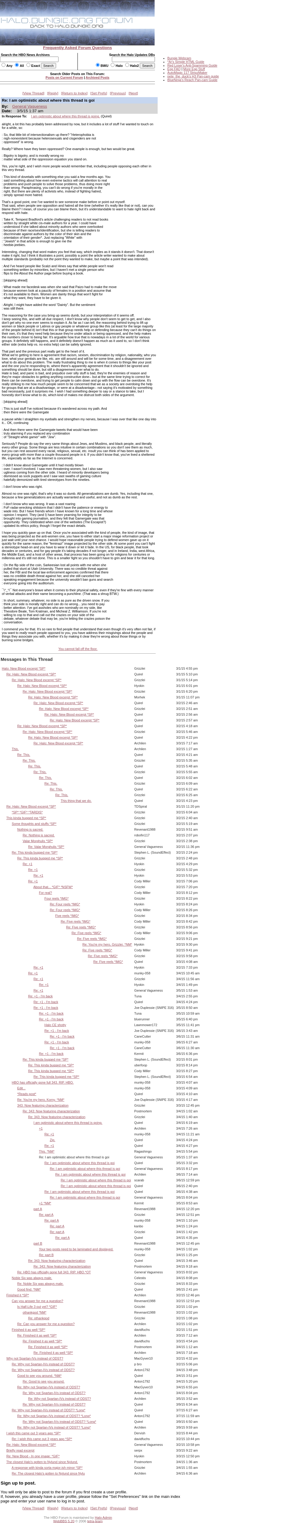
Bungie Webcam (179, 58)
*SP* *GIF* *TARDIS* (27, 812)
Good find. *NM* (29, 1289)
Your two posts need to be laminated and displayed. (76, 1249)
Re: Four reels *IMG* (65, 904)
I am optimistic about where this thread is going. (65, 116)
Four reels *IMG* (56, 898)
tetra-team (95, 1521)
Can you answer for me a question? (37, 1301)
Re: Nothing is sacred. (39, 835)
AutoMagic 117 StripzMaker (187, 72)
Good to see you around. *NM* (39, 1375)
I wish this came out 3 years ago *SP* (33, 1433)
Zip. (52, 1140)
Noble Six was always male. (32, 1278)
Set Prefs (98, 93)
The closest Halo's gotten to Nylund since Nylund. (42, 1462)
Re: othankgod (38, 1318)
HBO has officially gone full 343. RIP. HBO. (43, 1082)
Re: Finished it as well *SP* (37, 1335)
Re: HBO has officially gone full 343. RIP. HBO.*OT (54, 1272)
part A (38, 1209)
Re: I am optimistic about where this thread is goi (79, 1163)
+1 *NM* (45, 1203)
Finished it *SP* (17, 1295)
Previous (118, 93)
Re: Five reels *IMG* (75, 921)
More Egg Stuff (194, 69)
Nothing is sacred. (30, 829)
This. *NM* (46, 1151)
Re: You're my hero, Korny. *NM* (40, 1099)
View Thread (33, 93)
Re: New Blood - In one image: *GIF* (33, 1456)
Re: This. (23, 755)
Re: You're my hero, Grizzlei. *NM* (107, 944)
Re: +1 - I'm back (40, 996)
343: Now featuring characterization (43, 1105)
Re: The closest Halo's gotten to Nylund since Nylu (48, 1473)
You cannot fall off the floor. (77, 649)
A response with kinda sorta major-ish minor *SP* (47, 1467)
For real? (45, 892)
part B (38, 1243)
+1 (40, 1128)
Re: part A (46, 1214)
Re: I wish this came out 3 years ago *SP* (42, 1439)
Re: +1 (27, 864)
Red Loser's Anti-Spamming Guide (192, 65)
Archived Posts (97, 77)
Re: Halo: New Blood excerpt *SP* (31, 674)
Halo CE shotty (55, 1025)
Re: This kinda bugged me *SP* (35, 852)
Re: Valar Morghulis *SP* (46, 846)
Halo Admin (103, 1517)
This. (15, 749)
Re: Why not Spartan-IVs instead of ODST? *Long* (48, 1410)
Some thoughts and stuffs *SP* (34, 824)
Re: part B (46, 1255)
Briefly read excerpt (20, 1450)
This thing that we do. (76, 801)
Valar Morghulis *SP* (38, 841)
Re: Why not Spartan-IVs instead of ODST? (43, 1364)
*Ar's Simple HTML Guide (185, 62)
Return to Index (74, 93)
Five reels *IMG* (67, 915)
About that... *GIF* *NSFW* (53, 887)
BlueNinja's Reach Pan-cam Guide (192, 80)
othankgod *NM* (34, 1312)
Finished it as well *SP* (28, 1329)
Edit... (21, 1088)
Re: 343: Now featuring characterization (51, 1111)
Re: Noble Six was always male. (40, 1283)
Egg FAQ (174, 69)
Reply (52, 93)
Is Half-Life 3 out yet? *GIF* (37, 1306)
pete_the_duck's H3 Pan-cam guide (193, 76)
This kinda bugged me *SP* (26, 818)
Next (133, 93)
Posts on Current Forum (64, 77)
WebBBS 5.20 (64, 1521)
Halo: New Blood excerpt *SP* (23, 668)
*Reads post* (26, 1094)
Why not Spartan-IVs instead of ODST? (34, 1358)
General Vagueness (29, 106)
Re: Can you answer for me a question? (46, 1324)
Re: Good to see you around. (44, 1381)
